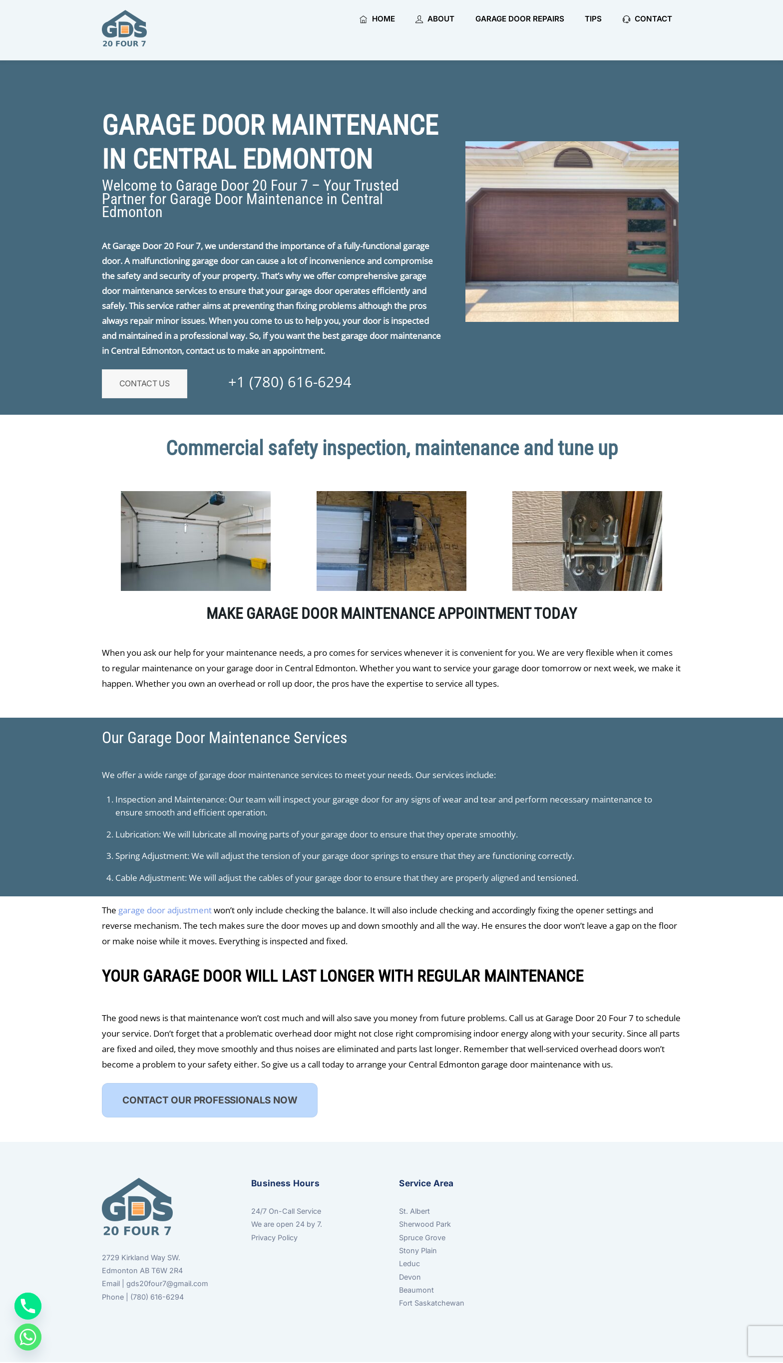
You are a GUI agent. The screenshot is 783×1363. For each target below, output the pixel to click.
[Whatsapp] (27, 1337)
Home (377, 18)
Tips (593, 18)
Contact (647, 18)
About (434, 18)
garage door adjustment (166, 910)
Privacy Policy (274, 1238)
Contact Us (144, 384)
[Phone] (27, 1306)
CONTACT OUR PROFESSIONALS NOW (210, 1100)
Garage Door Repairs (519, 18)
